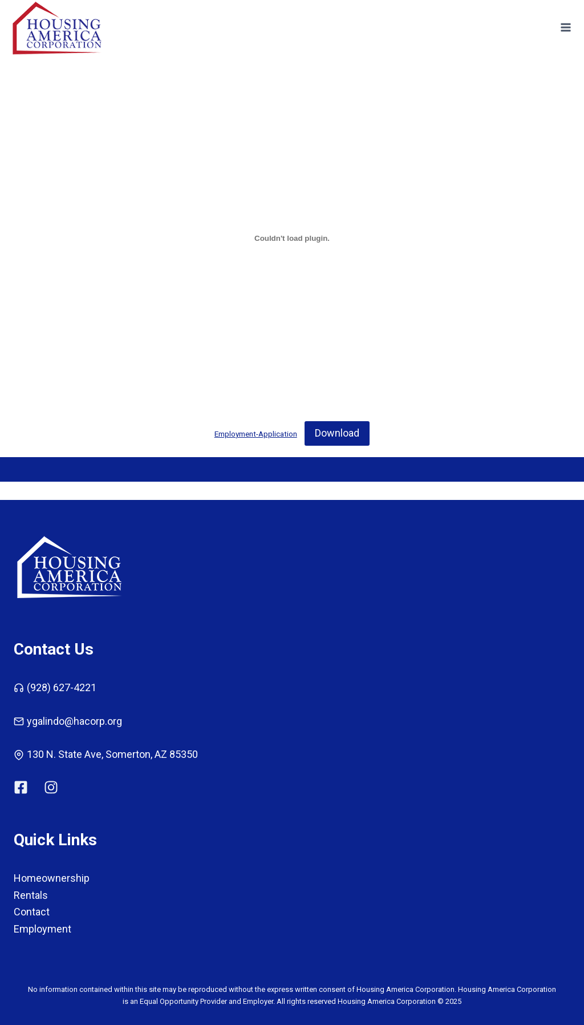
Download (337, 433)
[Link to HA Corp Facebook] (28, 787)
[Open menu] (565, 28)
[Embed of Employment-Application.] (292, 238)
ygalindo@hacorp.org (74, 721)
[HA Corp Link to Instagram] (51, 787)
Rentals (31, 895)
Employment (42, 929)
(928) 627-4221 (61, 687)
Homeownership (52, 878)
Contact (32, 912)
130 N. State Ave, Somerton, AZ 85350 (112, 754)
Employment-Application (255, 433)
